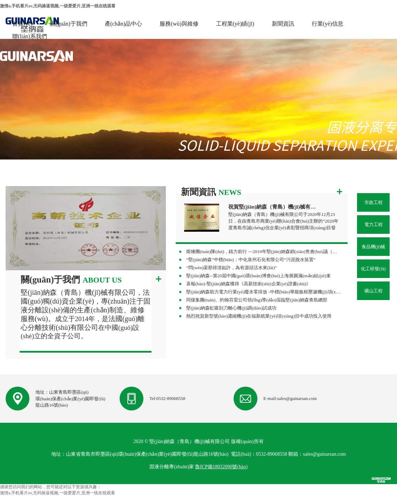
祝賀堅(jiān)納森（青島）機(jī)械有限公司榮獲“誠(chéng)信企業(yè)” (273, 207)
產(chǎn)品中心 (123, 24)
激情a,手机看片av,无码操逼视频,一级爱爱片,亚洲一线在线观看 (57, 6)
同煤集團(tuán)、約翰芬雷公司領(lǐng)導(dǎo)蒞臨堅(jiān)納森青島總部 (256, 300)
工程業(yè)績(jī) (235, 24)
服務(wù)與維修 (179, 24)
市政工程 (373, 202)
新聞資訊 (283, 24)
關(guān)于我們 (68, 24)
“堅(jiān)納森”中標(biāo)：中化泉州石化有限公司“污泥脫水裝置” (250, 259)
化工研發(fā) (373, 268)
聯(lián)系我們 (29, 36)
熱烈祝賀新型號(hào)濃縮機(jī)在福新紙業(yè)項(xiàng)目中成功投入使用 (258, 316)
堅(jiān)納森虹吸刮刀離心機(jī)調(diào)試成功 (231, 308)
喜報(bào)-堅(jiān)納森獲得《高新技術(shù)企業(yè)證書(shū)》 (248, 283)
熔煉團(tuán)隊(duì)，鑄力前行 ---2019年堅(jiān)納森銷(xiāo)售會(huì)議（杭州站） (263, 251)
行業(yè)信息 (327, 24)
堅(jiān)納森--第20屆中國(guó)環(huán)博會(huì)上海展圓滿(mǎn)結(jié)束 (258, 275)
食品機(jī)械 (373, 246)
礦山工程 (373, 290)
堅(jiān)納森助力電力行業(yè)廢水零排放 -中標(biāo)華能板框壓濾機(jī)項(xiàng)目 (263, 291)
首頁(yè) (22, 24)
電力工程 (373, 224)
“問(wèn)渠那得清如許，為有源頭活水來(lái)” (231, 267)
